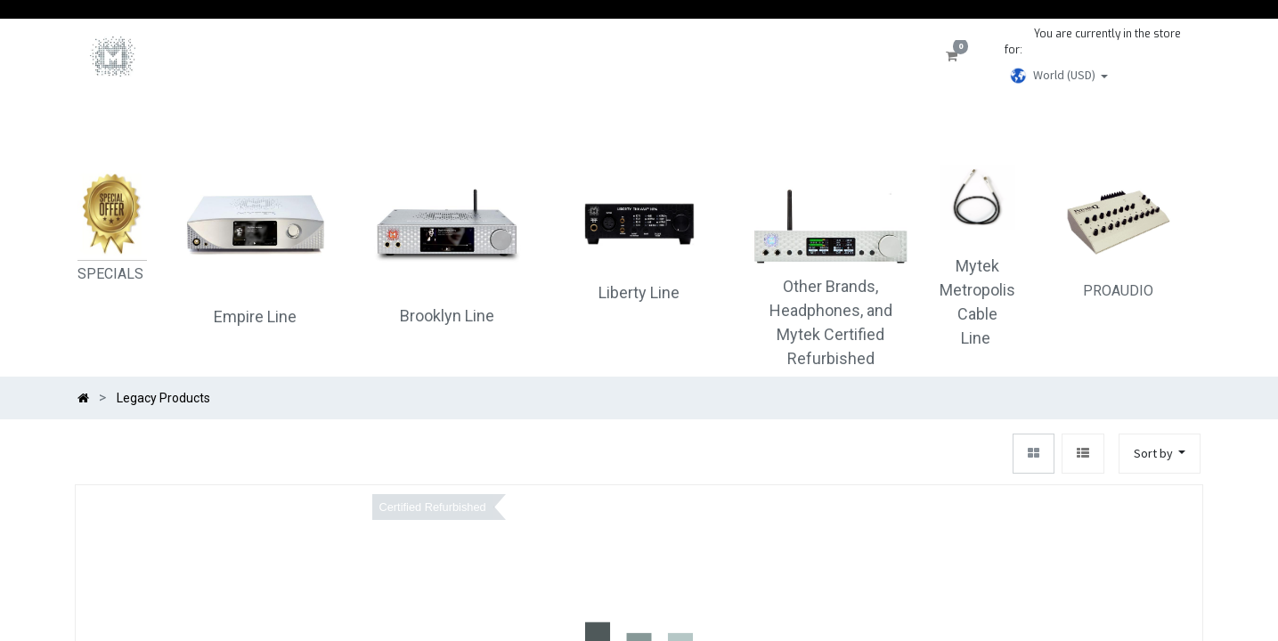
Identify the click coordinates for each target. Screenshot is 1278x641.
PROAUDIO (1118, 232)
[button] (1160, 454)
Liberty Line (639, 292)
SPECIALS (112, 273)
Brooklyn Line (447, 315)
